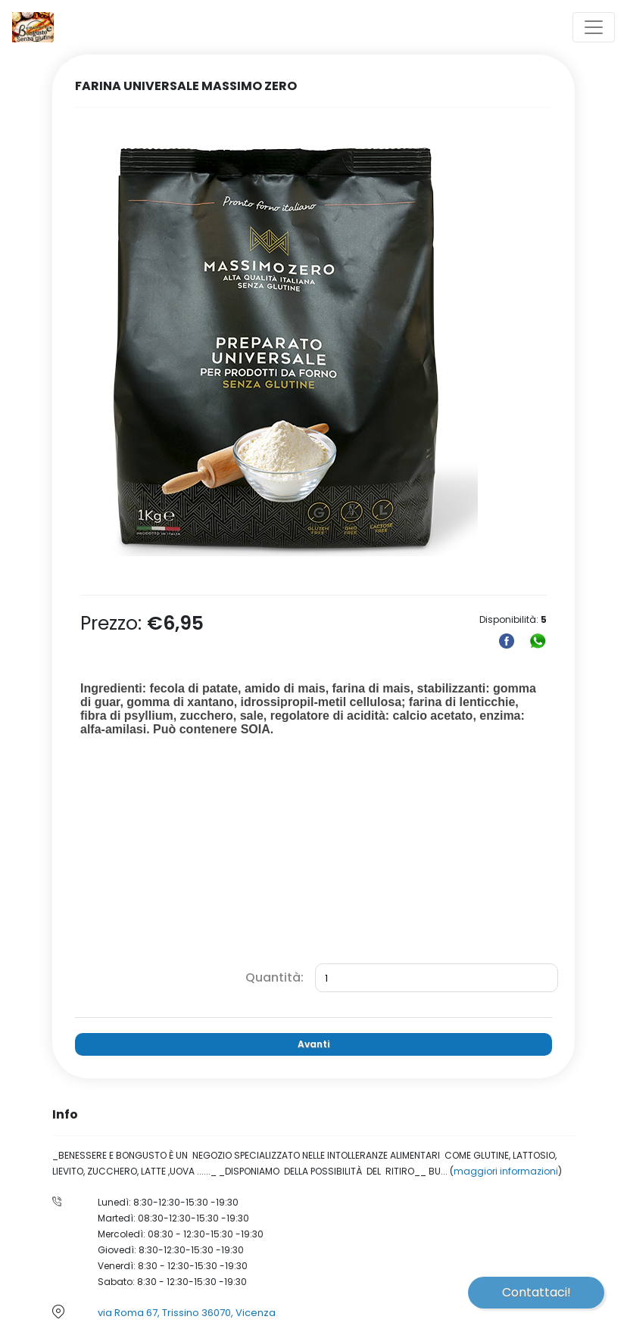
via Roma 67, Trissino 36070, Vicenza (187, 1312)
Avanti (313, 1044)
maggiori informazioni (506, 1171)
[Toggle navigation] (593, 27)
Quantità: (274, 977)
